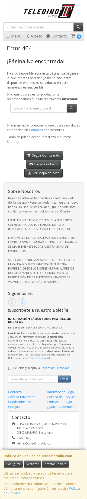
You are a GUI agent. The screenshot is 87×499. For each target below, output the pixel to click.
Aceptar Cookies (55, 464)
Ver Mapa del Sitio (43, 173)
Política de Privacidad (38, 358)
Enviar (64, 379)
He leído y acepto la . (41, 368)
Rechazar (32, 464)
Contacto (56, 36)
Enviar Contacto (43, 164)
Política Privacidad (21, 397)
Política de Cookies (61, 397)
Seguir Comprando (43, 155)
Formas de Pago (59, 402)
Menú (13, 36)
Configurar (13, 464)
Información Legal (60, 392)
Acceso (33, 36)
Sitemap (13, 141)
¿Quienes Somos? (60, 406)
